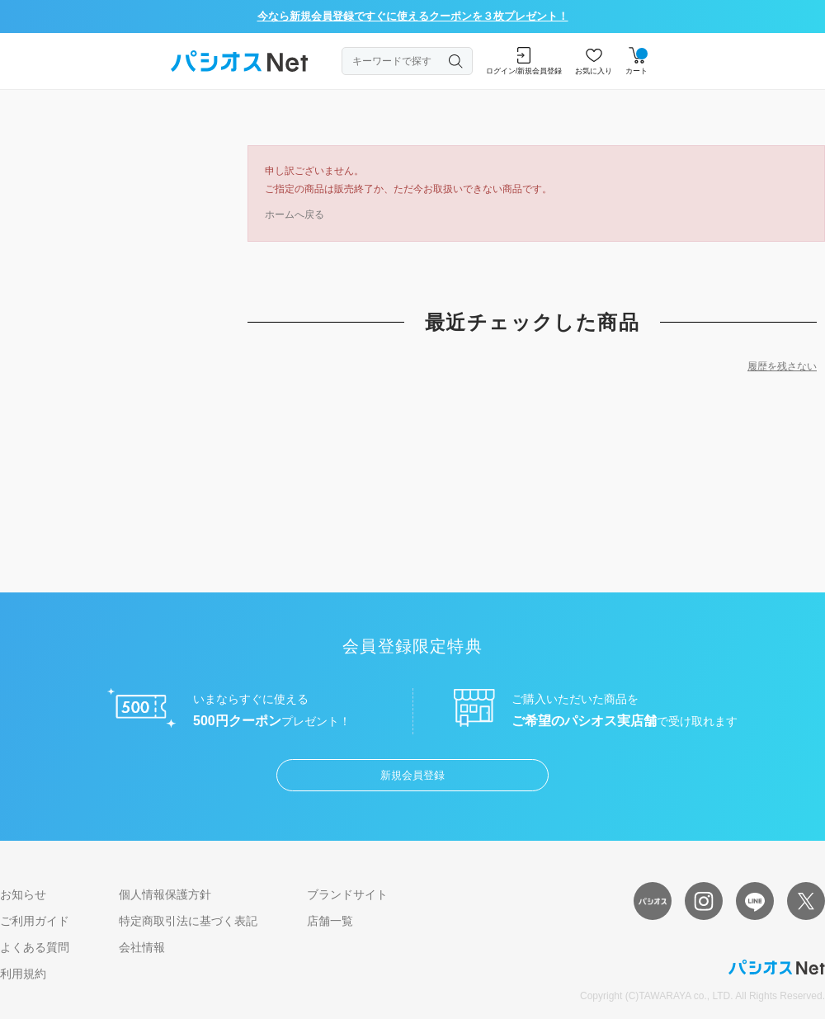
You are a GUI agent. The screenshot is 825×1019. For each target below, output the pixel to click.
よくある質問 (34, 947)
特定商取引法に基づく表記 (188, 920)
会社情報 (142, 947)
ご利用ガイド (34, 920)
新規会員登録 (412, 775)
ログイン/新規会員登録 (524, 61)
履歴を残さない (782, 366)
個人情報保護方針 (165, 894)
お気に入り (593, 61)
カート (636, 61)
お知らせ (23, 894)
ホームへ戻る (294, 214)
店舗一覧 (330, 920)
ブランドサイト (347, 894)
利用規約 (23, 973)
